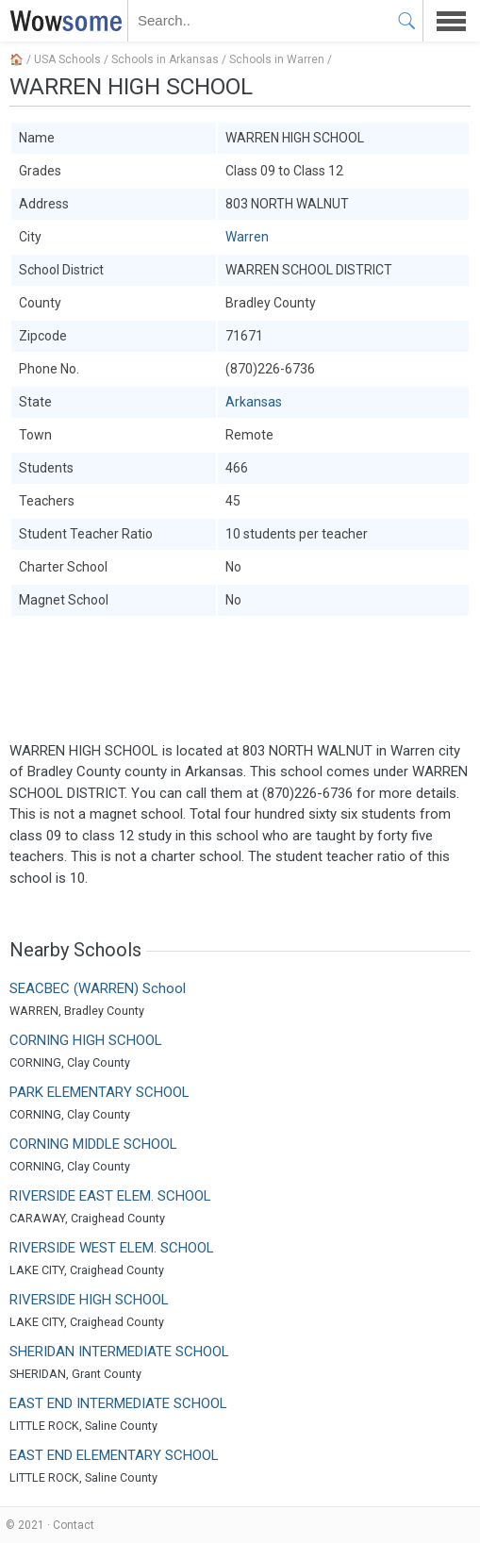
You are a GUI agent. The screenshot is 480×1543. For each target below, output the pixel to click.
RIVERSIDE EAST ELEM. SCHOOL (110, 1195)
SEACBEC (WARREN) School (97, 988)
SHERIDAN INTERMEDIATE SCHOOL (119, 1351)
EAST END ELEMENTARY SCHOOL (114, 1455)
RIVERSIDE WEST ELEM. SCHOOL (111, 1247)
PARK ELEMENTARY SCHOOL (99, 1092)
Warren (247, 236)
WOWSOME (62, 21)
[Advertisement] (240, 679)
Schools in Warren (276, 59)
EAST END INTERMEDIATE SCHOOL (118, 1403)
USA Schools (67, 59)
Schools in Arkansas (165, 59)
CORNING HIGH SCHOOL (85, 1040)
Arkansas (253, 401)
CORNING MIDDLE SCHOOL (93, 1144)
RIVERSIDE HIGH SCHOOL (89, 1299)
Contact (73, 1525)
